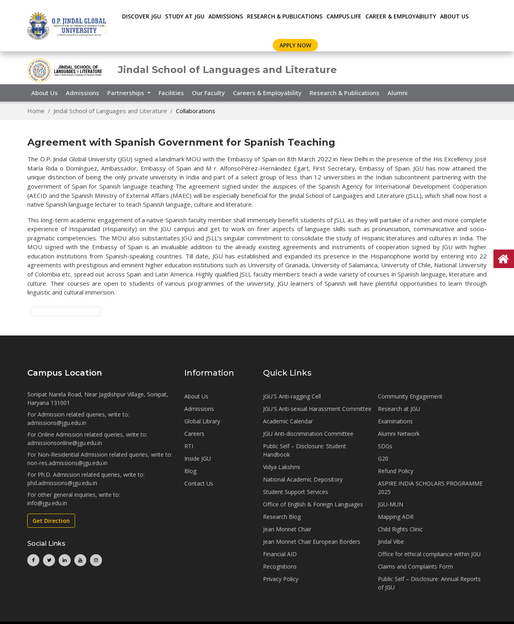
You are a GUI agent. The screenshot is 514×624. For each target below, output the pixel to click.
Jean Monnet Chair (287, 529)
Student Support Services (295, 492)
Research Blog (282, 516)
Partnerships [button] (126, 93)
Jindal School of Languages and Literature (110, 111)
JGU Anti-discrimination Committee (308, 433)
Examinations (395, 421)
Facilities (171, 93)
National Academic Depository (303, 479)
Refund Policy (395, 471)
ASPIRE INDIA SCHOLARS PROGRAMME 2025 (430, 488)
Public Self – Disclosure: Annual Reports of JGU (429, 583)
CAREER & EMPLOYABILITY (400, 16)
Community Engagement (410, 396)
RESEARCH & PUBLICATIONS (284, 16)
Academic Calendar (288, 421)
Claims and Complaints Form (415, 566)
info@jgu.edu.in (47, 503)
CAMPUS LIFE (343, 16)
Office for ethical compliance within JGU (429, 554)
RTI (188, 446)
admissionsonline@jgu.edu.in (64, 443)
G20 (383, 458)
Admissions (82, 93)
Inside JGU (197, 458)
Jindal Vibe (391, 541)
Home (36, 111)
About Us (454, 16)
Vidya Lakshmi (281, 467)
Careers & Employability (267, 93)
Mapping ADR (396, 516)
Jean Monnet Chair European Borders (311, 541)
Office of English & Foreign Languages (313, 504)
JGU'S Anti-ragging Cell (292, 396)
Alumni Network (399, 433)
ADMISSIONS (225, 16)
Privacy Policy (280, 579)
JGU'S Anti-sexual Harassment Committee (317, 409)
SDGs (385, 446)
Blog (190, 471)
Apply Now (295, 45)
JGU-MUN (390, 504)
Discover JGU (141, 16)
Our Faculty (208, 93)
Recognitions (280, 566)
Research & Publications (344, 93)
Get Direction (51, 520)
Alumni (398, 93)
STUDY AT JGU (184, 16)
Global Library (202, 421)
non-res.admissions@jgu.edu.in (67, 463)
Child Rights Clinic (400, 529)
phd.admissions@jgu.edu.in (62, 483)
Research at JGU (399, 409)
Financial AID (280, 554)
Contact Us (198, 483)
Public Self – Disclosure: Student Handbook (304, 450)
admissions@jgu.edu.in (56, 423)
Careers (194, 433)
